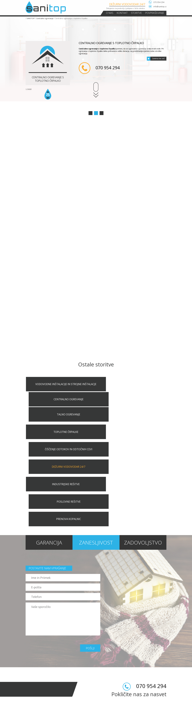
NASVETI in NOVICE (33, 692)
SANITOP (31, 18)
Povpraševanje (154, 13)
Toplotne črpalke (34, 662)
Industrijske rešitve (34, 677)
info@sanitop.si (159, 6)
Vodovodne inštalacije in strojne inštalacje (46, 648)
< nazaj (28, 89)
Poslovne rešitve (34, 682)
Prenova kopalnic (34, 687)
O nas (109, 13)
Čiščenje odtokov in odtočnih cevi (41, 667)
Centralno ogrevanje (44, 18)
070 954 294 (158, 2)
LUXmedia (162, 701)
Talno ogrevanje (33, 657)
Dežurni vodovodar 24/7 (127, 4)
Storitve (136, 13)
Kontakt (122, 13)
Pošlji (90, 552)
